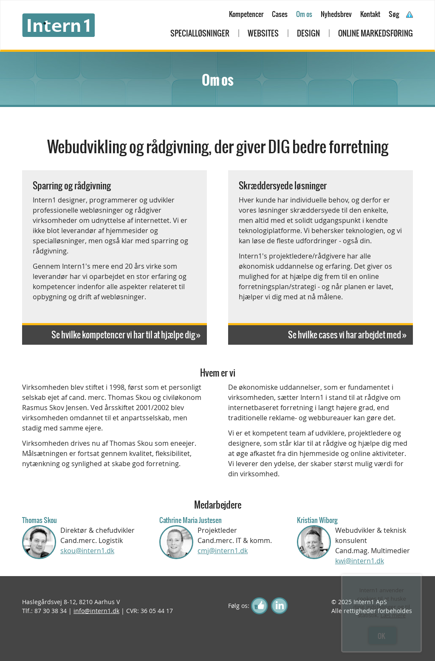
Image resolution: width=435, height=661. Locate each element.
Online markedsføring (375, 33)
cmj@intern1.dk (223, 550)
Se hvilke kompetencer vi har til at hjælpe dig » (126, 334)
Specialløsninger (199, 33)
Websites (263, 33)
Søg (394, 14)
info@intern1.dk (96, 611)
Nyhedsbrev (336, 14)
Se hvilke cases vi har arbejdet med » (347, 334)
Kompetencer (246, 14)
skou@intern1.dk (87, 550)
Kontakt (370, 14)
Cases (280, 14)
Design (308, 33)
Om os (304, 14)
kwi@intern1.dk (359, 560)
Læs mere (393, 615)
